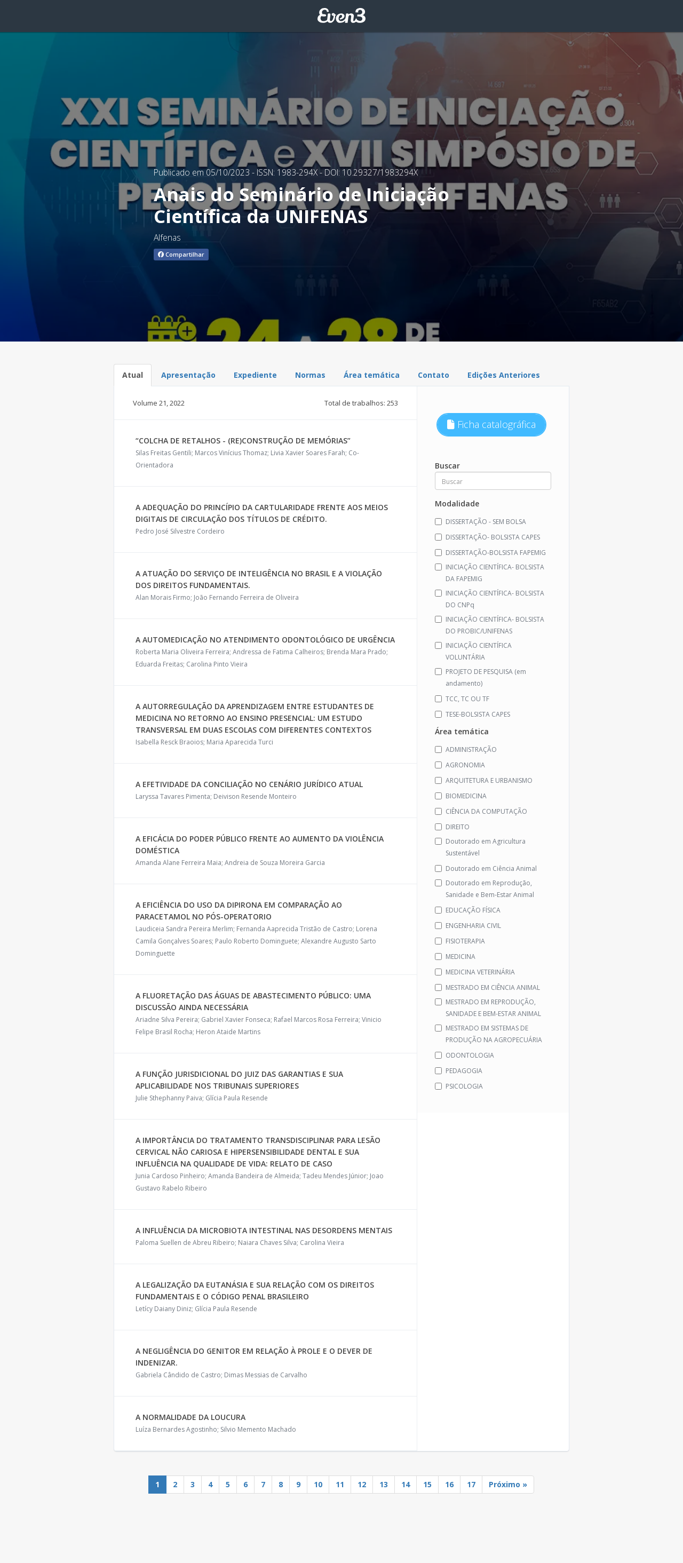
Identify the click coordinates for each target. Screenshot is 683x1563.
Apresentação (188, 375)
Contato (433, 375)
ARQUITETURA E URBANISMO (484, 780)
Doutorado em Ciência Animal (486, 868)
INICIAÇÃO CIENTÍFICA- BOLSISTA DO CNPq (489, 599)
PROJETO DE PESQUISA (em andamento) (480, 677)
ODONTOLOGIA (464, 1055)
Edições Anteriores (503, 375)
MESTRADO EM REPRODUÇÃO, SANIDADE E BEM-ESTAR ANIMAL (488, 1007)
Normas (310, 375)
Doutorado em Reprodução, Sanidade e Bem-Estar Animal (484, 888)
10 (318, 1484)
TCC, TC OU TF (462, 698)
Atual (132, 375)
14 (405, 1484)
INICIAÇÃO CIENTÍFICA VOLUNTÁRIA (473, 651)
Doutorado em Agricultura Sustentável (480, 847)
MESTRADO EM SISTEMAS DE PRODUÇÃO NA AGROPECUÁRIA (488, 1034)
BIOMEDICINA (461, 795)
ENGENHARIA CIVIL (468, 925)
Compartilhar (181, 254)
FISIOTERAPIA (460, 941)
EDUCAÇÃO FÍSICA (468, 910)
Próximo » (508, 1484)
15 (427, 1484)
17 (471, 1484)
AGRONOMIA (460, 764)
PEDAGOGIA (458, 1070)
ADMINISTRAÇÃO (466, 749)
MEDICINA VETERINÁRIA (475, 972)
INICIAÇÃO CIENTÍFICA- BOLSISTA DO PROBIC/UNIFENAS (489, 625)
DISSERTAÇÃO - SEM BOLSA (480, 521)
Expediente (255, 375)
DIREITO (452, 826)
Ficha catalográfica (491, 424)
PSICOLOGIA (459, 1086)
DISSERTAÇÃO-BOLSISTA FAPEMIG (490, 552)
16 (449, 1484)
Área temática (372, 375)
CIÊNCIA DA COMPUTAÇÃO (481, 811)
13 (383, 1484)
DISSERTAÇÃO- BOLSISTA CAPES (487, 537)
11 (340, 1484)
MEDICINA (455, 956)
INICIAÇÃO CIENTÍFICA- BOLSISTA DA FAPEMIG (489, 572)
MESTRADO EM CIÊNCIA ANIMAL (487, 987)
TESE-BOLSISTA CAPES (472, 714)
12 (362, 1484)
